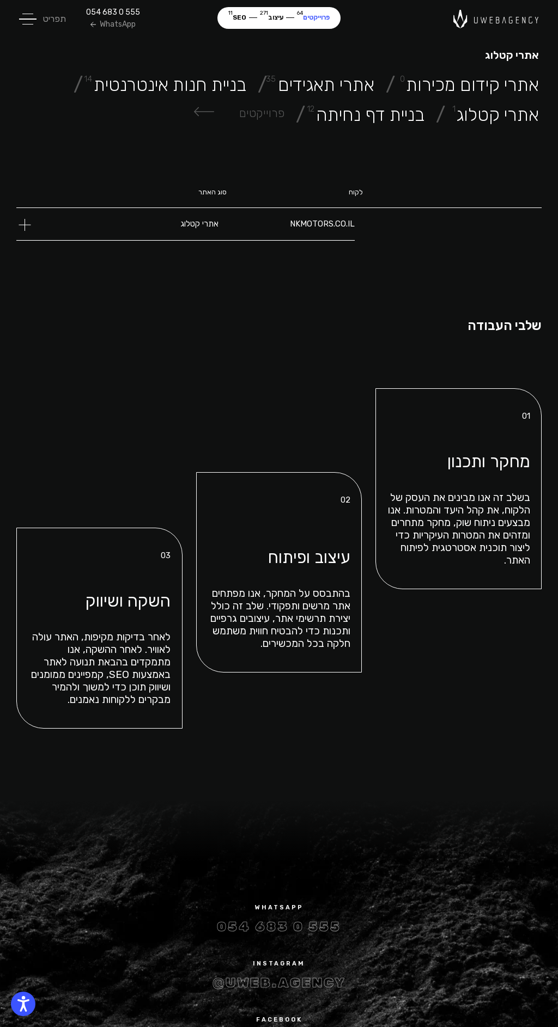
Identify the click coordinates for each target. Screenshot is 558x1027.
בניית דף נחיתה (370, 114)
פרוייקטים (316, 17)
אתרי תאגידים (326, 84)
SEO (239, 17)
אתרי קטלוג (497, 114)
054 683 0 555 (113, 12)
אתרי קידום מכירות (472, 84)
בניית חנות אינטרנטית (170, 84)
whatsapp (279, 907)
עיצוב (275, 17)
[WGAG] (23, 1004)
